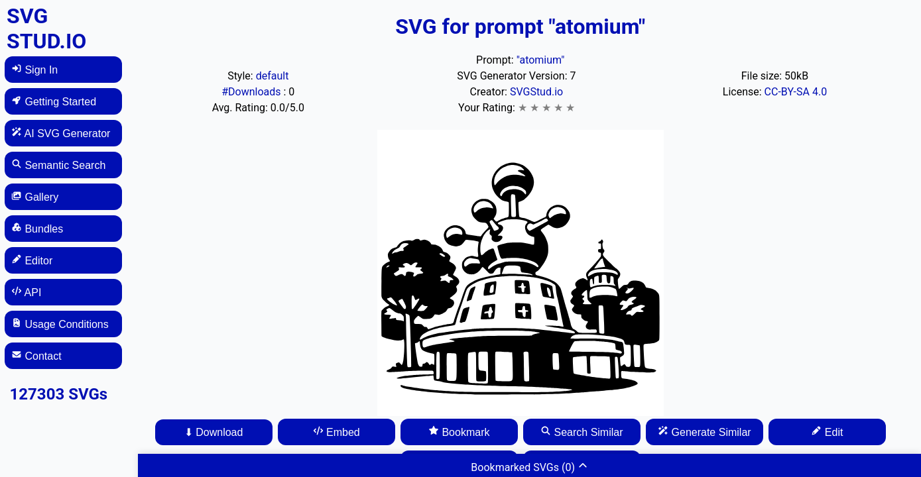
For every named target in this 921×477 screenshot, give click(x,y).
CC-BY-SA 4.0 (796, 91)
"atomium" (541, 60)
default (272, 76)
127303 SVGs (59, 394)
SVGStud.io (536, 91)
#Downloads (252, 91)
